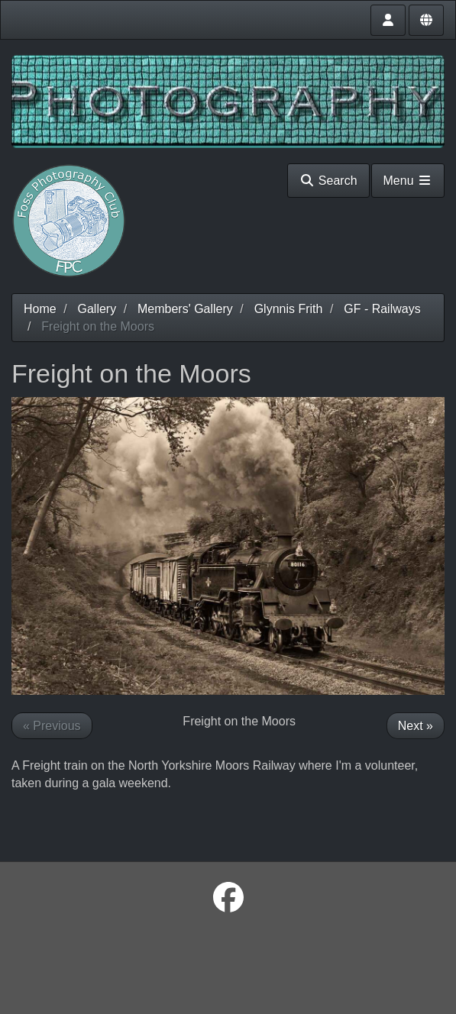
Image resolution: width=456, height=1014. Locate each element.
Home (40, 308)
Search (328, 180)
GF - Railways (382, 308)
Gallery (96, 308)
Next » (415, 725)
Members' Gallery (185, 308)
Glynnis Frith (288, 308)
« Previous (52, 725)
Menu (407, 180)
